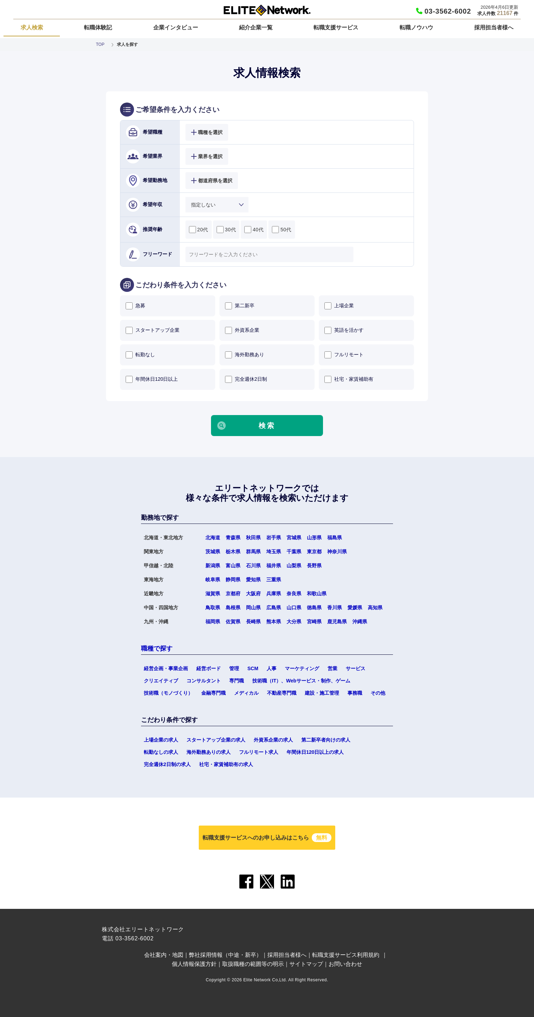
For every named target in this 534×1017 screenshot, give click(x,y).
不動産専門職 (281, 693)
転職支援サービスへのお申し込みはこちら (267, 837)
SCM (252, 668)
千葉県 (294, 551)
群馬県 (253, 551)
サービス (355, 668)
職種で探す (157, 648)
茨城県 (212, 551)
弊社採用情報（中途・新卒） (225, 955)
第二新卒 (239, 305)
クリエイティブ (161, 680)
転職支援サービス (336, 27)
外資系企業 (242, 330)
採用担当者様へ (493, 27)
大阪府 (253, 593)
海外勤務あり (244, 354)
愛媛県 (354, 607)
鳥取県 (212, 607)
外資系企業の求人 (273, 740)
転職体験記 (98, 27)
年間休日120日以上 (152, 379)
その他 (378, 693)
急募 (135, 305)
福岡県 (212, 621)
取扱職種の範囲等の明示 (253, 964)
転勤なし (140, 354)
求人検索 (32, 27)
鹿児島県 (337, 621)
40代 (254, 229)
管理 (234, 668)
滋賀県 (212, 593)
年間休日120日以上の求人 (315, 752)
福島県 (334, 537)
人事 (271, 668)
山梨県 (294, 565)
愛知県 (253, 579)
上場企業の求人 (161, 740)
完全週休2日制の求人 (167, 764)
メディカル (246, 693)
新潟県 (212, 565)
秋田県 (253, 537)
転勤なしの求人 (161, 752)
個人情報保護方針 (194, 964)
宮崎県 (314, 621)
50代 (281, 229)
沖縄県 (359, 621)
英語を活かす (344, 330)
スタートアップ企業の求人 (216, 740)
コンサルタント (204, 680)
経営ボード (208, 668)
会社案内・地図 (163, 955)
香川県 (334, 607)
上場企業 (339, 305)
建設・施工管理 (322, 693)
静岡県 (233, 579)
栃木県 (233, 551)
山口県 (294, 607)
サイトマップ (306, 964)
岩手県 (273, 537)
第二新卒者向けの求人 (325, 740)
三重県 (273, 579)
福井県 (273, 565)
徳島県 (314, 607)
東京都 (314, 551)
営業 (332, 668)
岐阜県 (212, 579)
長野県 (314, 565)
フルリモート (344, 354)
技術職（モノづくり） (168, 693)
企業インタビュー (175, 27)
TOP (100, 44)
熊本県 (273, 621)
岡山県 (253, 607)
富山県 (233, 565)
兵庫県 (273, 593)
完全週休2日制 (246, 379)
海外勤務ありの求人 (209, 752)
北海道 (212, 537)
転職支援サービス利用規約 (345, 955)
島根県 (233, 607)
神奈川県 (337, 551)
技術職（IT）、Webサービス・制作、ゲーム (301, 680)
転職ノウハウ (416, 27)
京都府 (233, 593)
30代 (226, 229)
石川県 (253, 565)
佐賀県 (233, 621)
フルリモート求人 (258, 752)
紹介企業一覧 (256, 27)
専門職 (236, 680)
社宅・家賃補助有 (348, 379)
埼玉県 (273, 551)
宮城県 (294, 537)
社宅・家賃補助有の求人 (226, 764)
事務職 (354, 693)
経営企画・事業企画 (166, 668)
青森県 (233, 537)
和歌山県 (316, 593)
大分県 (294, 621)
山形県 (314, 537)
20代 (198, 229)
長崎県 (253, 621)
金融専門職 (213, 693)
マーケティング (302, 668)
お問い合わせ (345, 964)
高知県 (375, 607)
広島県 (273, 607)
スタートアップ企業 (153, 330)
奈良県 (294, 593)
